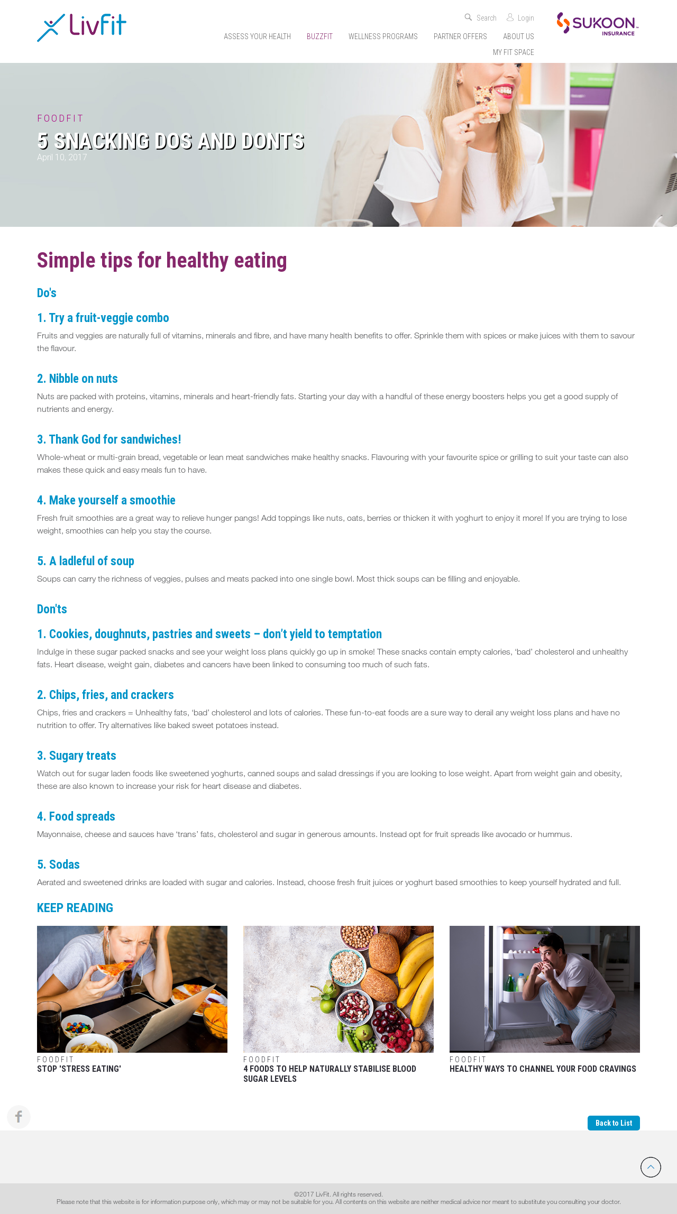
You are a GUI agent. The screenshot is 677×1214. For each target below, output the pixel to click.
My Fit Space (513, 52)
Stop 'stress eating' (132, 1000)
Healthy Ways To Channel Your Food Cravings (545, 1000)
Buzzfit (320, 36)
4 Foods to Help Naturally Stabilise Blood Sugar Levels (338, 1005)
